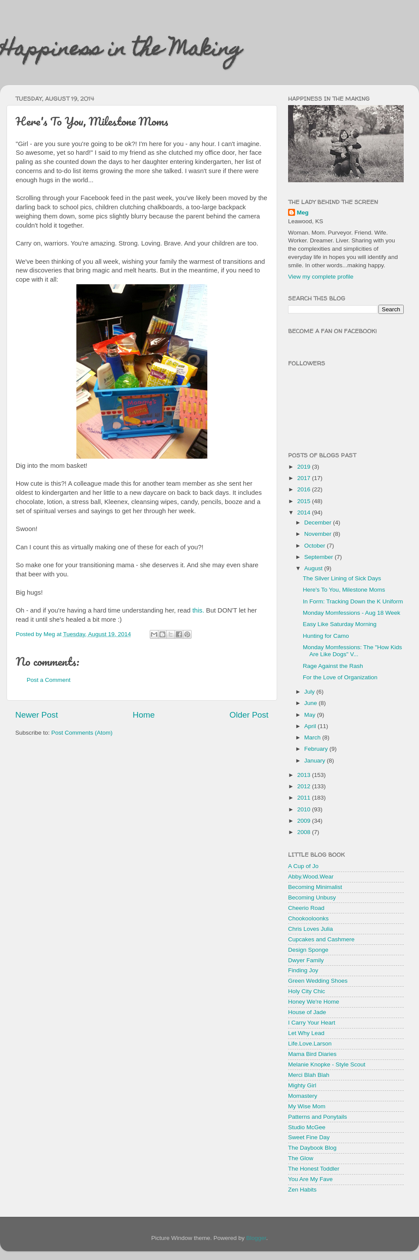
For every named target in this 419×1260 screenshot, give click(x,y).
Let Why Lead (306, 1033)
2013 (304, 775)
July (310, 691)
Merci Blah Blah (309, 1075)
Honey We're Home (313, 1001)
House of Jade (307, 1012)
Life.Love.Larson (310, 1043)
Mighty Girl (302, 1085)
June (311, 703)
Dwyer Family (306, 960)
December (318, 522)
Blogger (256, 1238)
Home (144, 714)
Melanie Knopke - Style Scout (326, 1064)
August (314, 568)
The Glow (300, 1158)
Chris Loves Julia (310, 929)
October (315, 545)
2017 (304, 478)
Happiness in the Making (121, 51)
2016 (304, 489)
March (313, 737)
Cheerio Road (306, 908)
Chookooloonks (308, 918)
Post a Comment (49, 680)
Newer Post (36, 714)
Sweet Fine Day (309, 1137)
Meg (303, 212)
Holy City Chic (306, 991)
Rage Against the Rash (333, 666)
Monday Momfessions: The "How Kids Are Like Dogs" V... (352, 650)
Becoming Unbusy (312, 897)
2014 (304, 512)
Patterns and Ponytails (317, 1117)
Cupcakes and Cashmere (321, 939)
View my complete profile (321, 276)
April (311, 726)
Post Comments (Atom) (82, 732)
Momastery (302, 1096)
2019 (304, 466)
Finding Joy (303, 970)
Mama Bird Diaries (312, 1054)
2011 (304, 797)
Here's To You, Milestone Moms (344, 589)
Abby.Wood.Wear (310, 876)
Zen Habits (302, 1189)
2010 (304, 809)
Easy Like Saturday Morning (340, 624)
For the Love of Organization (340, 677)
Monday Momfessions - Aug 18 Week (351, 613)
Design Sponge (308, 950)
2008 (304, 832)
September (319, 557)
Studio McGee (307, 1127)
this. (198, 610)
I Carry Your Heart (311, 1022)
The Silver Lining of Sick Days (342, 578)
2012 (304, 786)
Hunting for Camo (326, 636)
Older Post (249, 714)
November (318, 534)
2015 (304, 501)
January (315, 760)
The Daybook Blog (312, 1147)
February (317, 749)
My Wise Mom (307, 1106)
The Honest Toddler (314, 1168)
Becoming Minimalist (315, 887)
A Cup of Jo (303, 866)
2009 (304, 820)
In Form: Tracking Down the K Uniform (353, 601)
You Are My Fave (310, 1179)
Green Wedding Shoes (317, 980)
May (310, 715)
